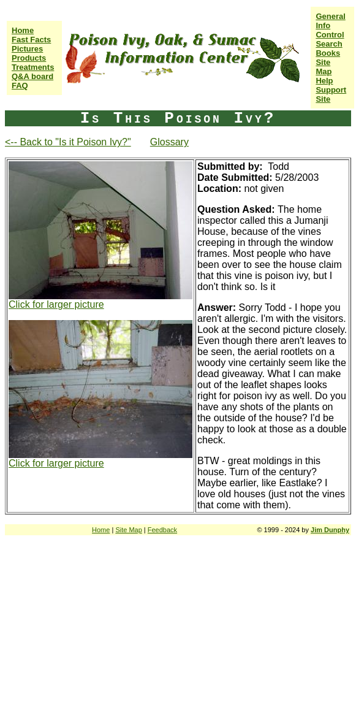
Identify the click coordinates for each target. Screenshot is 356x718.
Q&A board (32, 76)
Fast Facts (31, 39)
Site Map (323, 67)
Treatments (33, 67)
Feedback (162, 529)
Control (330, 34)
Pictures (27, 48)
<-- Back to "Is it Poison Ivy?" (68, 142)
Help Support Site (331, 90)
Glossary (169, 142)
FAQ (20, 85)
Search (329, 43)
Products (29, 58)
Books (328, 53)
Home (23, 30)
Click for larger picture (56, 304)
